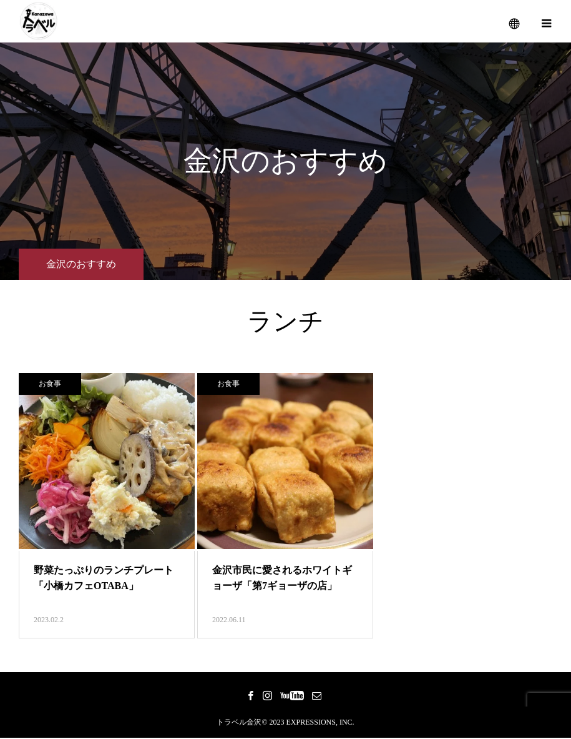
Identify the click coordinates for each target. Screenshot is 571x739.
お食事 (50, 384)
